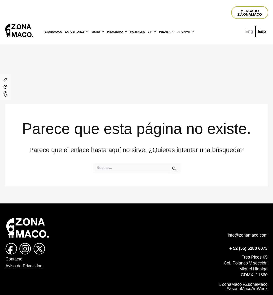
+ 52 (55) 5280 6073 (248, 248)
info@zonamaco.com (248, 235)
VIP (152, 31)
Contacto (13, 259)
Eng (249, 31)
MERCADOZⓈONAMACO (250, 12)
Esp (262, 31)
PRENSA (167, 31)
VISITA (98, 31)
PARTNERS (137, 31)
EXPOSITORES (77, 31)
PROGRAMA (117, 31)
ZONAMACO (53, 31)
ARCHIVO (185, 31)
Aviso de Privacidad (24, 266)
